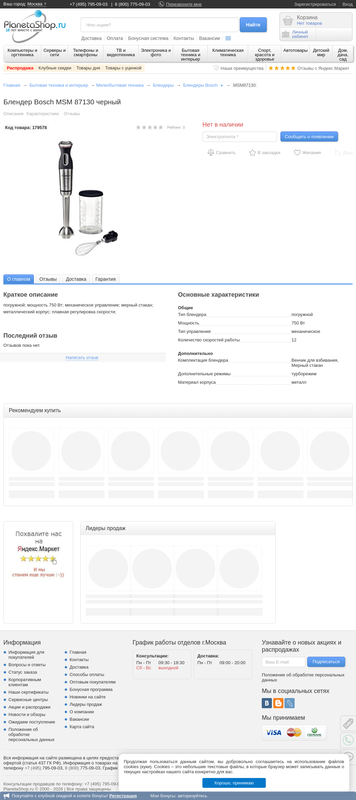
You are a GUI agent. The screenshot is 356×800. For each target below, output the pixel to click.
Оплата (115, 38)
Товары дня (88, 67)
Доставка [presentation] (76, 279)
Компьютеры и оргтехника (22, 52)
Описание (13, 113)
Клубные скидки (55, 67)
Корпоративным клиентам (24, 682)
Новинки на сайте (88, 696)
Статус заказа (22, 672)
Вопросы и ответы (26, 664)
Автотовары (295, 50)
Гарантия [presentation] (106, 279)
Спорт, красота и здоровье (265, 55)
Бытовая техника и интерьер (190, 55)
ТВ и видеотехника (121, 52)
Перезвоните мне (184, 4)
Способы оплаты (87, 674)
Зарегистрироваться (315, 4)
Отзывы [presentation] (48, 279)
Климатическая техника (227, 52)
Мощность (188, 322)
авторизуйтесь (192, 795)
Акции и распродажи (29, 707)
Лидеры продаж (86, 704)
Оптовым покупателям (93, 682)
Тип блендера (192, 314)
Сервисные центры (28, 699)
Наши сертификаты (28, 692)
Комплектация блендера (203, 360)
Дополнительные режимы (204, 373)
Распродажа (20, 67)
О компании (82, 711)
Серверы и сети (54, 52)
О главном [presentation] (18, 279)
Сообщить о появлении (309, 136)
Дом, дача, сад (343, 55)
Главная (11, 85)
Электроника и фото (156, 52)
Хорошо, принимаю (234, 782)
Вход (348, 4)
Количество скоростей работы (209, 339)
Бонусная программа (91, 689)
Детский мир (321, 52)
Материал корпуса (197, 382)
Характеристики (42, 113)
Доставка (91, 38)
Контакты (184, 38)
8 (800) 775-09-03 (132, 4)
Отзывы (72, 113)
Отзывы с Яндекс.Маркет (323, 68)
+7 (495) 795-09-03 (89, 4)
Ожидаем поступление (31, 721)
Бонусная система (148, 38)
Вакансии (209, 38)
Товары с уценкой (123, 67)
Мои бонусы (162, 795)
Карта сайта (82, 726)
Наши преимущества (242, 68)
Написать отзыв (82, 357)
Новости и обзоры (26, 714)
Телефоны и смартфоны (85, 52)
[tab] (18, 278)
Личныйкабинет (295, 34)
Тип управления (194, 331)
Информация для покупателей (26, 655)
